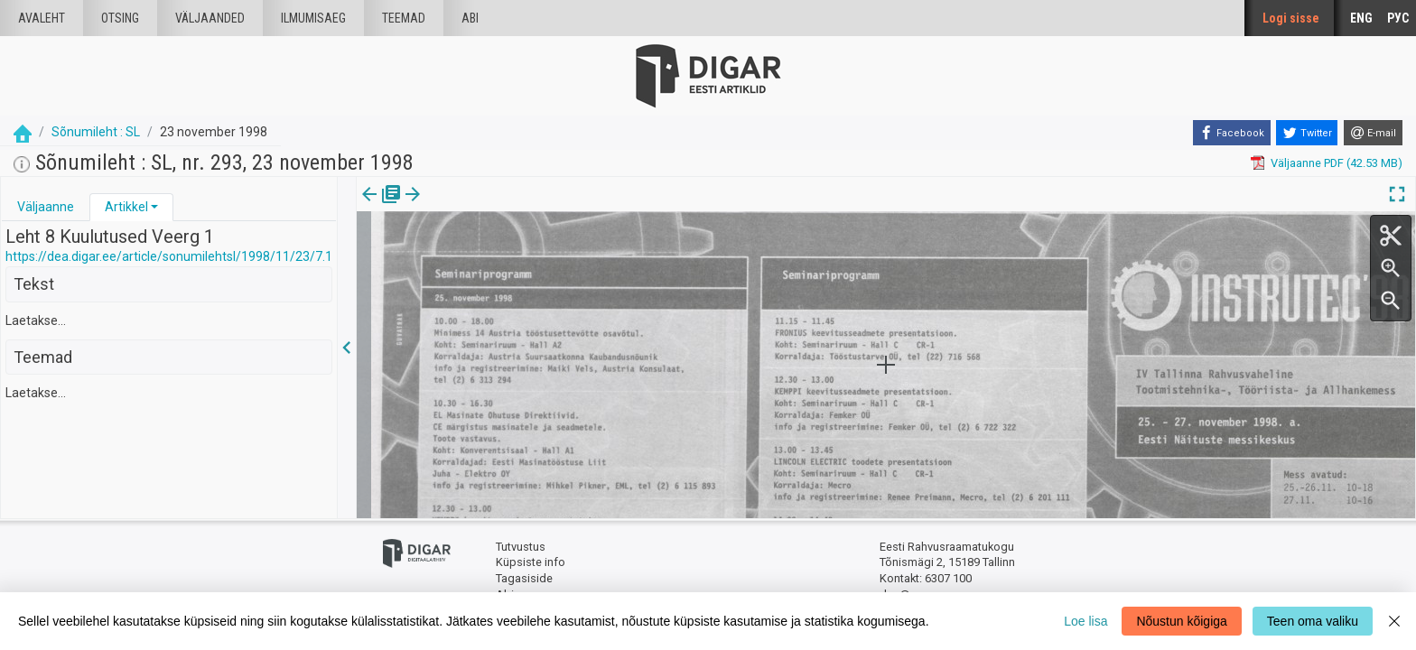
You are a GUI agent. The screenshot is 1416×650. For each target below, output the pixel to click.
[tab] (45, 207)
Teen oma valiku (1312, 621)
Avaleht (41, 18)
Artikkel (126, 207)
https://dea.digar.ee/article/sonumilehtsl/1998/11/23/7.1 (168, 256)
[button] (154, 207)
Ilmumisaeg (313, 18)
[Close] (1394, 621)
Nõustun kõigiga (1181, 621)
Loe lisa (1085, 621)
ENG (1361, 18)
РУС (1398, 18)
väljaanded (210, 18)
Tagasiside (524, 578)
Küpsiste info (530, 562)
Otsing (120, 18)
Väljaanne (45, 207)
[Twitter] (1306, 132)
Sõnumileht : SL (95, 132)
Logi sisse (1290, 18)
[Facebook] (1232, 132)
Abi (470, 18)
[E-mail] (1373, 132)
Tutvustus (520, 546)
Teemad (403, 18)
